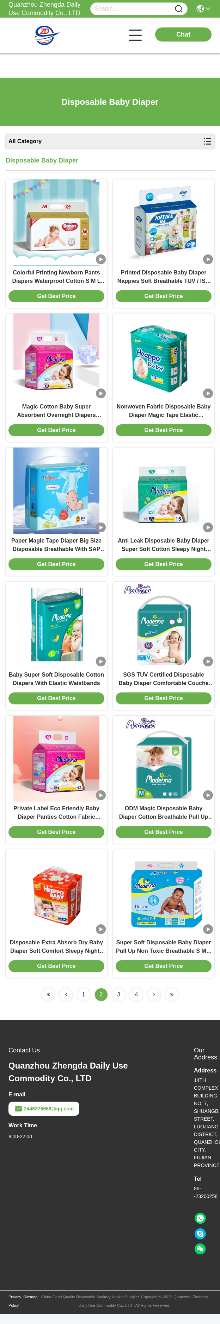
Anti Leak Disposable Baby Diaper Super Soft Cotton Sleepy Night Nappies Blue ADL (163, 550)
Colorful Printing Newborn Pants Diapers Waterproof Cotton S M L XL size (56, 279)
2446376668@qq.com (44, 1119)
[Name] (179, 9)
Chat (183, 34)
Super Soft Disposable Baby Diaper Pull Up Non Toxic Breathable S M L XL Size (163, 957)
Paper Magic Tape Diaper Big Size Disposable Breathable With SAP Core (56, 550)
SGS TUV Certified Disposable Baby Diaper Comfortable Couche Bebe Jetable (163, 686)
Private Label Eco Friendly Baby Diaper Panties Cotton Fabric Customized (56, 822)
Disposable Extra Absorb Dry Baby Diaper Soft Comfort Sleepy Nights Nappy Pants (56, 957)
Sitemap (30, 1307)
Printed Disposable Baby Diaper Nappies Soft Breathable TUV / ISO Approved (163, 279)
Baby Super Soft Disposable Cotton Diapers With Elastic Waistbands (56, 685)
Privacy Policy (14, 1311)
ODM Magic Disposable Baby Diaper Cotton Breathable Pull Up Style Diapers (163, 822)
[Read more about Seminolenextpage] (48, 1005)
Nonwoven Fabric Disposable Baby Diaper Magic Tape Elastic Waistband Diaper (164, 415)
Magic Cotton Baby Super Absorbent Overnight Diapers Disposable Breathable (56, 415)
